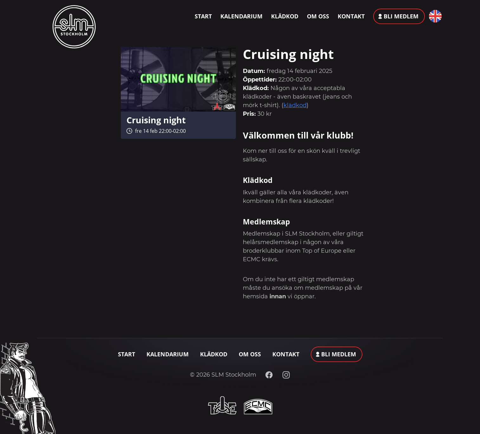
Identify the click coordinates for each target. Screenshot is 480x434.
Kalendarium (241, 16)
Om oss (318, 16)
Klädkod (284, 16)
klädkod (295, 105)
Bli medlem (401, 16)
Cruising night (156, 120)
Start (203, 16)
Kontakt (351, 16)
